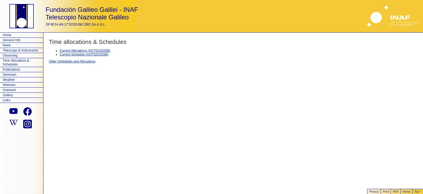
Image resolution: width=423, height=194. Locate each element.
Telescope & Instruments (20, 50)
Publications (11, 69)
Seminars (9, 75)
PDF (396, 191)
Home (7, 35)
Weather (9, 80)
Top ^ (417, 191)
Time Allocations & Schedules (16, 62)
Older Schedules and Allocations (72, 61)
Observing (10, 55)
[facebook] (27, 111)
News (7, 45)
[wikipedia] (13, 123)
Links (6, 100)
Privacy (374, 191)
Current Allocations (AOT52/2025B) (85, 51)
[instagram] (27, 123)
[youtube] (13, 111)
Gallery (8, 95)
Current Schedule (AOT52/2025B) (84, 54)
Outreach (9, 90)
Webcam (9, 85)
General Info (12, 40)
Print (386, 191)
